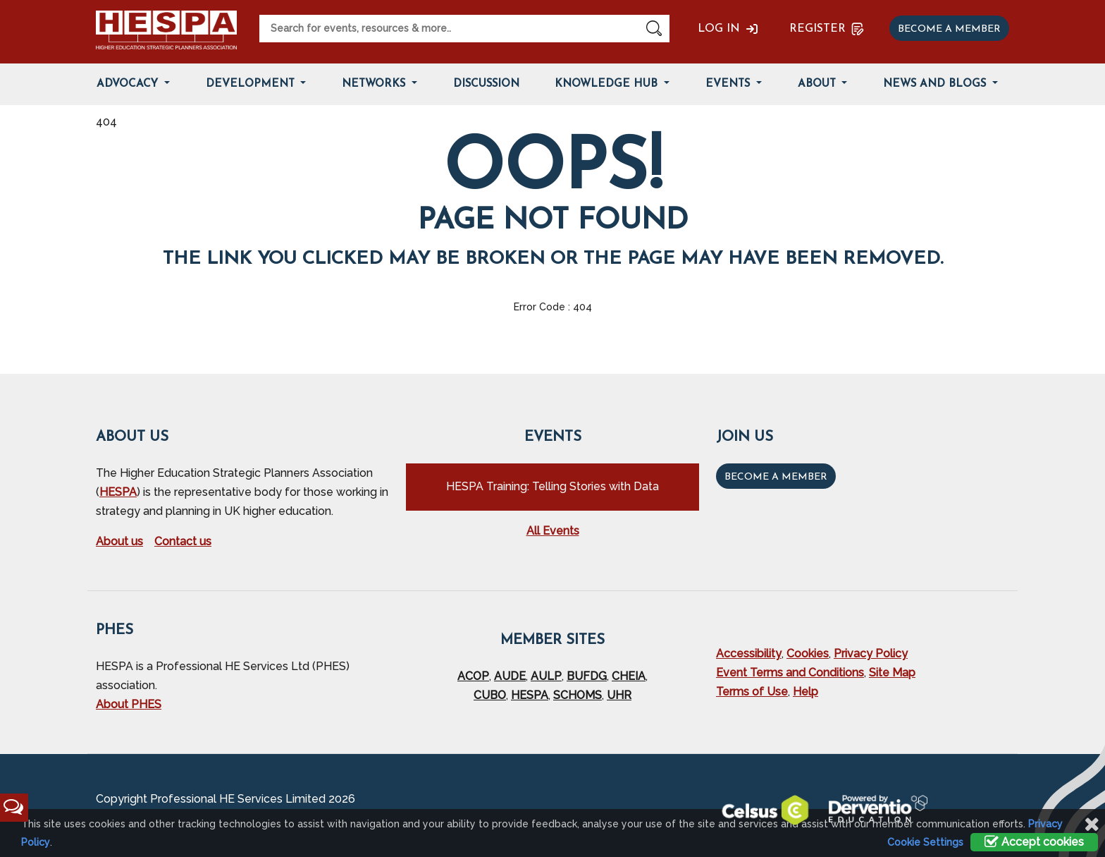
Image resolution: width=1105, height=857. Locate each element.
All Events (552, 530)
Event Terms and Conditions (790, 672)
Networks (375, 84)
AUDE (510, 676)
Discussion (486, 84)
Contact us (182, 541)
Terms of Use (752, 691)
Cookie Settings (925, 842)
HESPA (118, 492)
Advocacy (129, 84)
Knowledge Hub (608, 84)
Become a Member (775, 477)
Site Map (892, 672)
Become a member (949, 29)
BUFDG (587, 676)
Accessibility (749, 653)
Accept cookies (1034, 842)
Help (805, 691)
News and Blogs (936, 84)
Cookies (807, 653)
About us (119, 541)
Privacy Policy (871, 653)
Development (252, 84)
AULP (546, 676)
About (818, 84)
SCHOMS (577, 695)
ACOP (473, 676)
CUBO (490, 695)
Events (729, 84)
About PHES (128, 704)
